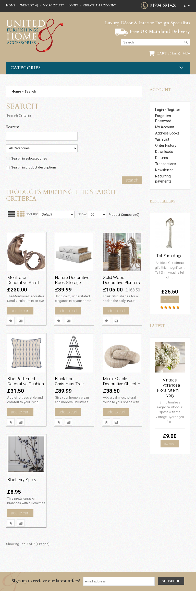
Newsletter (164, 170)
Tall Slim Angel (169, 255)
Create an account (99, 5)
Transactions (165, 164)
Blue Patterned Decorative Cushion (25, 385)
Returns (161, 158)
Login (73, 5)
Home (10, 5)
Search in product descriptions (34, 167)
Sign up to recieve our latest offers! (46, 587)
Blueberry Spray (25, 482)
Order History (165, 145)
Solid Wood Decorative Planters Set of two (121, 281)
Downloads (164, 152)
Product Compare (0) (124, 215)
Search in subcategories (29, 158)
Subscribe (171, 586)
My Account (53, 5)
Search (30, 91)
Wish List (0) (29, 5)
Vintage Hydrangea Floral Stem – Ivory (169, 387)
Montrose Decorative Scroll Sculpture (25, 278)
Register (173, 110)
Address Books (167, 133)
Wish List (162, 139)
